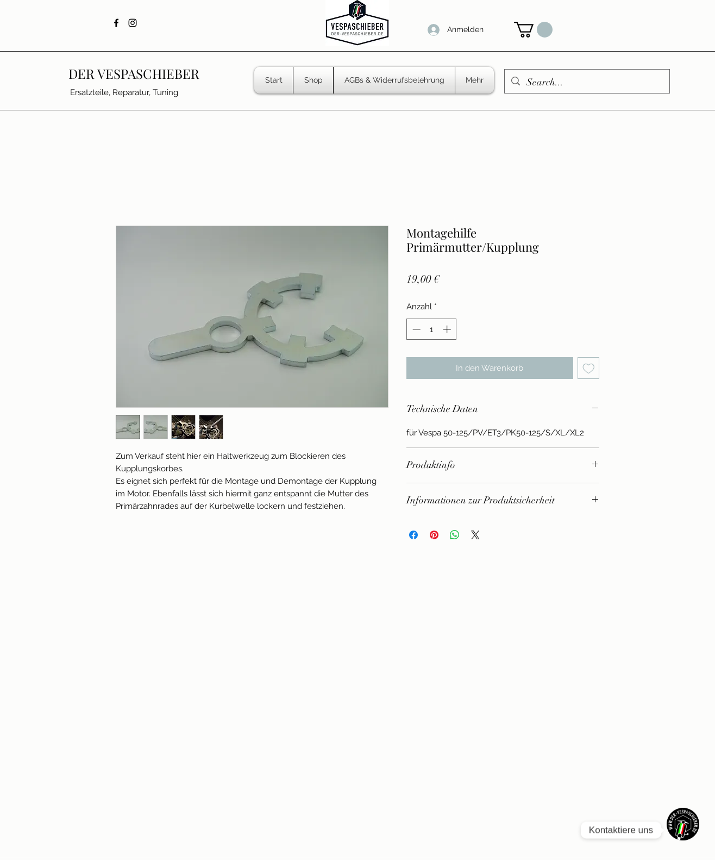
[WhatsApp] (683, 830)
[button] (533, 30)
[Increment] (448, 329)
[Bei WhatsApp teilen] (454, 534)
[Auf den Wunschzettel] (589, 368)
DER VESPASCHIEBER (133, 73)
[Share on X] (475, 534)
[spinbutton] (432, 329)
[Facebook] (116, 22)
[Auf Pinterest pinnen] (434, 534)
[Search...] (586, 83)
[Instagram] (132, 22)
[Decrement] (415, 329)
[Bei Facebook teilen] (413, 534)
